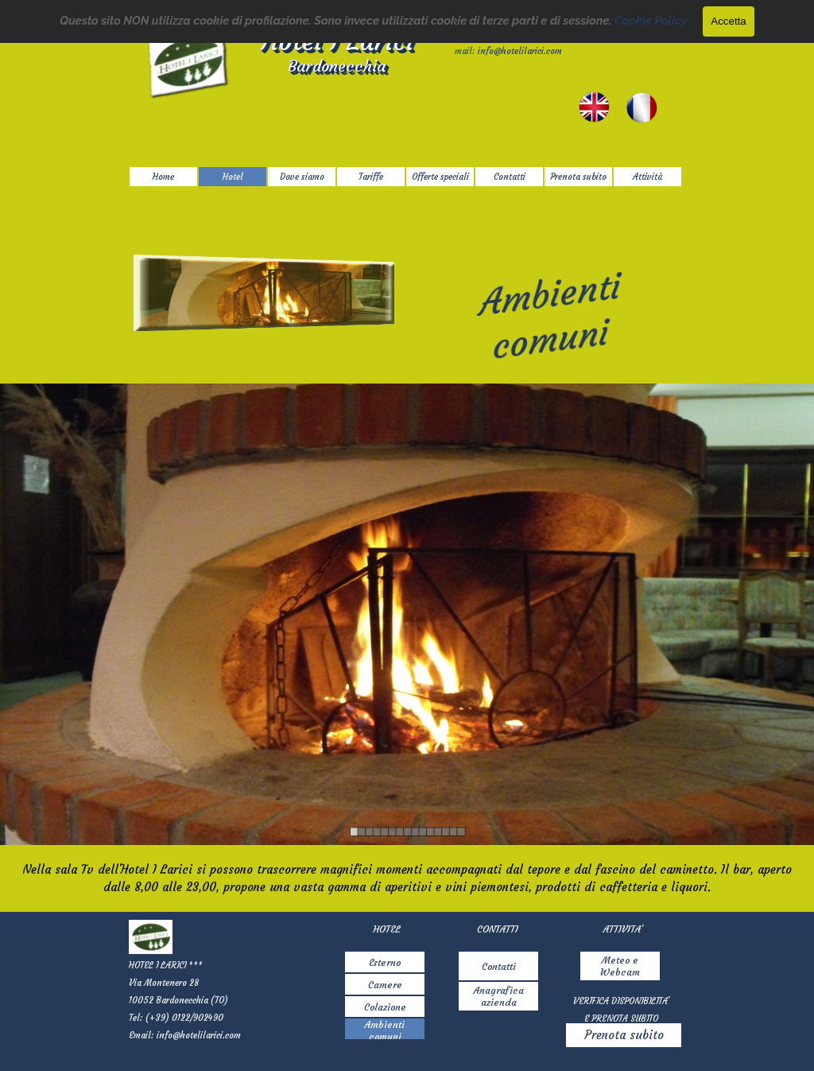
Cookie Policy (650, 20)
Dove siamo (302, 177)
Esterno (385, 962)
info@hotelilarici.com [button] (520, 51)
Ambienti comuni (385, 1030)
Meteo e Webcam (620, 966)
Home (163, 177)
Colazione (385, 1007)
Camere (385, 985)
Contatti (499, 966)
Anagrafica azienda (499, 996)
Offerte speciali (440, 177)
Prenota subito (624, 1035)
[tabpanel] (407, 878)
